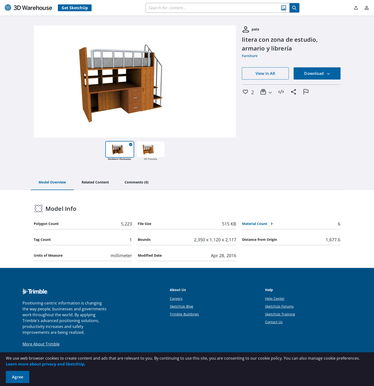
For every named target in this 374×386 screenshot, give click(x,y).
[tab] (52, 182)
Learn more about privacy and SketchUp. (45, 364)
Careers (176, 298)
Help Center (275, 298)
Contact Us (274, 322)
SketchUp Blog (181, 306)
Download (317, 73)
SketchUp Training (280, 314)
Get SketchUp (75, 7)
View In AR (265, 73)
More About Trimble (41, 344)
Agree (17, 377)
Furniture (249, 55)
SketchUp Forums (279, 306)
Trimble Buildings (184, 314)
